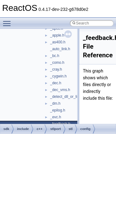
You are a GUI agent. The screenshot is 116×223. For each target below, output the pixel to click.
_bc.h (54, 56)
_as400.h (57, 42)
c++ (39, 129)
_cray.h (56, 69)
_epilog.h (57, 110)
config (85, 129)
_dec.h (55, 83)
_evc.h (55, 117)
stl (71, 129)
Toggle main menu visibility (8, 21)
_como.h (57, 62)
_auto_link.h (60, 49)
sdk (6, 129)
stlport (55, 129)
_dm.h (55, 103)
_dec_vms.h (60, 90)
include (23, 129)
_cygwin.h (58, 76)
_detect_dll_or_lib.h (66, 96)
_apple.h (57, 35)
